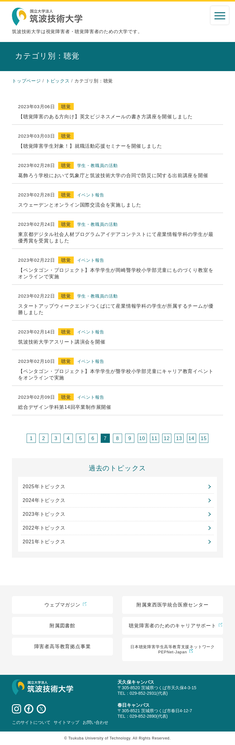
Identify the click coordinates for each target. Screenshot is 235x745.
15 (204, 438)
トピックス (58, 80)
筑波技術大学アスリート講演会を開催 (62, 341)
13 (179, 438)
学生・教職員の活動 (97, 165)
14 (191, 438)
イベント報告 (90, 194)
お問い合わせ (95, 722)
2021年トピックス (44, 541)
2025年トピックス (44, 486)
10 (142, 438)
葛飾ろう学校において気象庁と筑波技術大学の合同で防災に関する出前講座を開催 (113, 175)
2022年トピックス (44, 527)
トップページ (26, 80)
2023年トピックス (44, 514)
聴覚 (66, 106)
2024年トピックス (44, 500)
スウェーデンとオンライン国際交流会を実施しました (79, 204)
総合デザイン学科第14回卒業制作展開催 (64, 407)
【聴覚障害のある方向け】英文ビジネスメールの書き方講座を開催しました (105, 116)
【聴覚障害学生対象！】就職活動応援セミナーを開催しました (90, 146)
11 (154, 438)
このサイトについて (31, 722)
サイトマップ (66, 722)
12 (167, 438)
